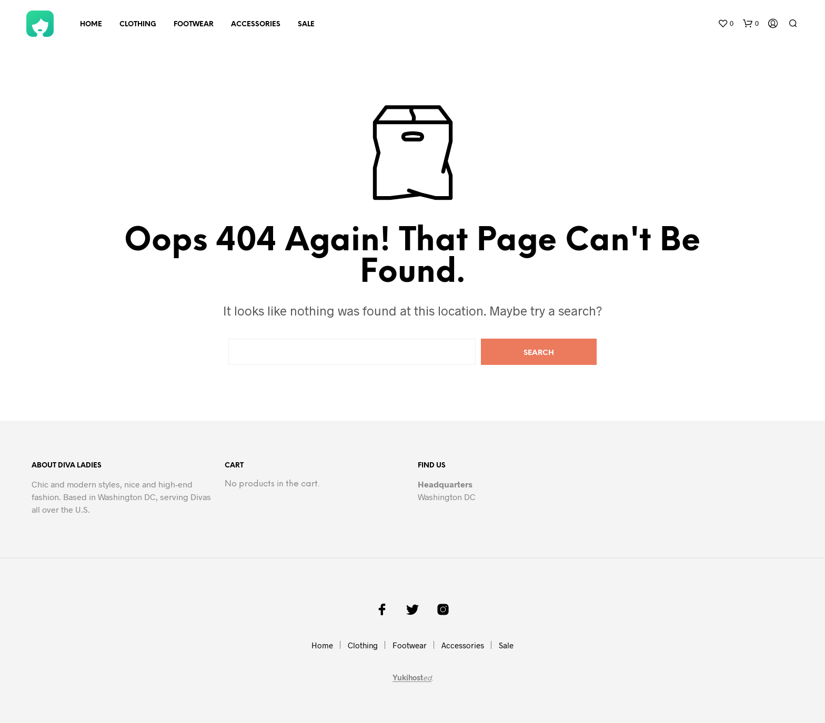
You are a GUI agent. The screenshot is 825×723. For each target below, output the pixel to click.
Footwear (194, 24)
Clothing (137, 24)
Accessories (255, 24)
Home (91, 24)
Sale (306, 24)
